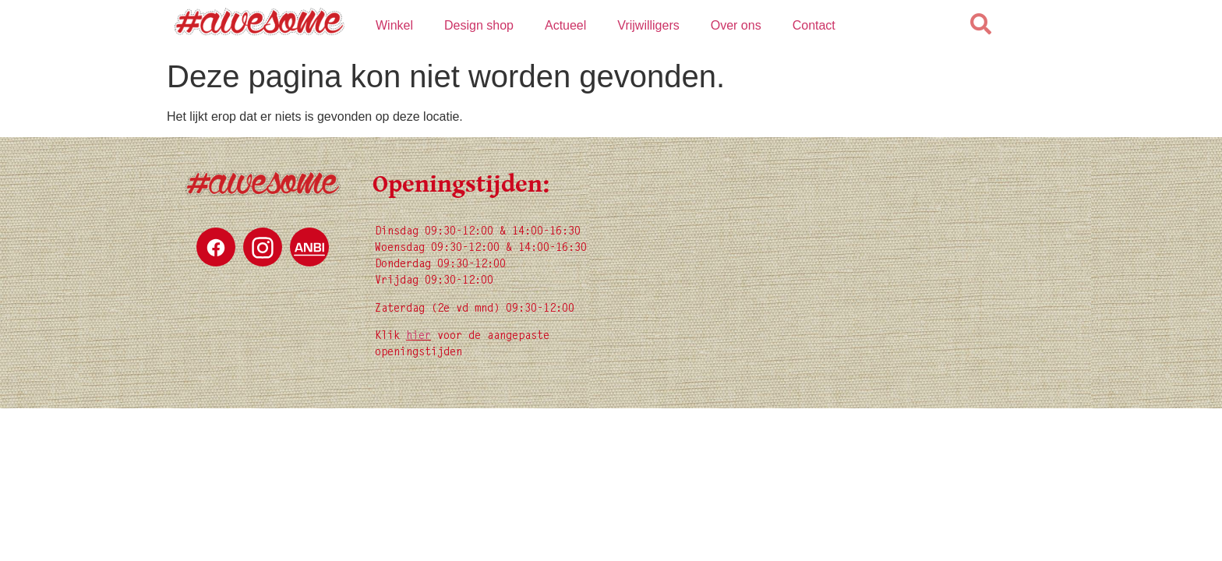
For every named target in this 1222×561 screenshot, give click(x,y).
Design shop (479, 25)
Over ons (736, 25)
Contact (814, 25)
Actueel (565, 25)
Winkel (394, 25)
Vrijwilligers (648, 25)
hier (418, 336)
